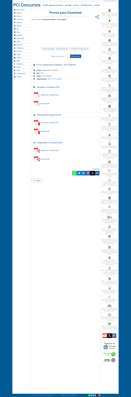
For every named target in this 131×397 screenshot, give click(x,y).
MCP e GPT (18, 45)
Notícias (17, 16)
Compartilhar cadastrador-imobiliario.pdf (65, 150)
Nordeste (18, 35)
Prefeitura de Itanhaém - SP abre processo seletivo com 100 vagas (110, 60)
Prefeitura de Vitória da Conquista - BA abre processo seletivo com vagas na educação (109, 260)
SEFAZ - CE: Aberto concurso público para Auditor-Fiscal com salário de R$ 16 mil (109, 281)
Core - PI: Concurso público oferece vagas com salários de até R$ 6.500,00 (110, 308)
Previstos (18, 51)
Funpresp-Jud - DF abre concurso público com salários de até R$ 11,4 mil (109, 182)
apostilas (68, 5)
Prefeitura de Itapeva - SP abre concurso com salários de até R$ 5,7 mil (110, 69)
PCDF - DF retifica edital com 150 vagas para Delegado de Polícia (109, 191)
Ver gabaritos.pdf (65, 103)
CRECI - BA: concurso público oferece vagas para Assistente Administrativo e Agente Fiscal (109, 271)
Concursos (18, 19)
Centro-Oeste (19, 38)
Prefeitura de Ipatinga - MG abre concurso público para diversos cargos (110, 78)
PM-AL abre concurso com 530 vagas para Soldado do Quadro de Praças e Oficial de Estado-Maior (109, 239)
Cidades (17, 57)
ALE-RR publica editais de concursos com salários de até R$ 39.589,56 (109, 219)
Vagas (17, 60)
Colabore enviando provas (79, 49)
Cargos (17, 54)
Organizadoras (19, 73)
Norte (17, 32)
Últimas (17, 41)
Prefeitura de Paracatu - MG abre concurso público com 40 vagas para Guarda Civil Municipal (109, 88)
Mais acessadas (48, 49)
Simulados (18, 64)
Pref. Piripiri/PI (47, 76)
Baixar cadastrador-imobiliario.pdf (65, 122)
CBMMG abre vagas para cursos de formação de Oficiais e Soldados (109, 108)
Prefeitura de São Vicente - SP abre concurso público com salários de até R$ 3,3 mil (109, 42)
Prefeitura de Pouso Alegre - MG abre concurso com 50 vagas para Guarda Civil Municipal (109, 98)
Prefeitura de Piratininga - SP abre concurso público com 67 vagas (109, 51)
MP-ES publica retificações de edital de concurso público (109, 145)
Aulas (17, 70)
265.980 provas (86, 5)
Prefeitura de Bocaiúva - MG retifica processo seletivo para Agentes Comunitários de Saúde (109, 127)
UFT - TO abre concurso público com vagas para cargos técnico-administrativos (110, 229)
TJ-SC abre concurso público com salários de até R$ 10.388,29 (109, 173)
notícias (76, 5)
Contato (17, 76)
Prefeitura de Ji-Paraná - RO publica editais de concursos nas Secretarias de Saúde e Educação (109, 209)
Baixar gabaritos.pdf (65, 131)
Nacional (18, 22)
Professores (19, 48)
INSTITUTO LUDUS (54, 79)
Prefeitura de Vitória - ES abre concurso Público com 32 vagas (109, 137)
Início (33, 19)
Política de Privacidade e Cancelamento (41, 395)
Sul (16, 29)
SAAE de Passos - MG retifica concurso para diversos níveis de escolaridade (109, 117)
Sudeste (17, 25)
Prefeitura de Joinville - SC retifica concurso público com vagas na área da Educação (109, 164)
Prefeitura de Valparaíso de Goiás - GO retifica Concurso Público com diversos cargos (109, 200)
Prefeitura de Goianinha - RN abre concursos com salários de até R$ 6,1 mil (109, 317)
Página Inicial (19, 9)
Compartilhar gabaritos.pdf (65, 159)
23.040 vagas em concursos (53, 5)
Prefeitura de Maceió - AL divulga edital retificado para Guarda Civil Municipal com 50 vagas (109, 250)
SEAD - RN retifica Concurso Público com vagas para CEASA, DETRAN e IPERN (109, 326)
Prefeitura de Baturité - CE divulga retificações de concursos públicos (109, 290)
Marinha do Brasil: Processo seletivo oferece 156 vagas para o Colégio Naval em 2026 (110, 13)
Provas (17, 67)
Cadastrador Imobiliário (50, 70)
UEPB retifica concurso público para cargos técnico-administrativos (109, 299)
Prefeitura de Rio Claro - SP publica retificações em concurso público (109, 33)
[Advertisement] (50, 33)
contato (97, 5)
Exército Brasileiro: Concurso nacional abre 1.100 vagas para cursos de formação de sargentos (109, 23)
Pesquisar (75, 56)
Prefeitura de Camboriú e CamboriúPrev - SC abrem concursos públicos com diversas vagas (109, 154)
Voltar (37, 180)
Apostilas (18, 13)
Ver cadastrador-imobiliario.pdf (65, 94)
